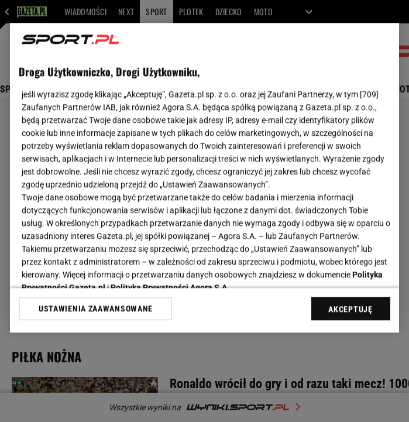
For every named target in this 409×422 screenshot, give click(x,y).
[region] (204, 177)
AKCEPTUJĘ (350, 309)
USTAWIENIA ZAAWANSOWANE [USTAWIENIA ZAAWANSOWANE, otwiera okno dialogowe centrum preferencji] (96, 308)
